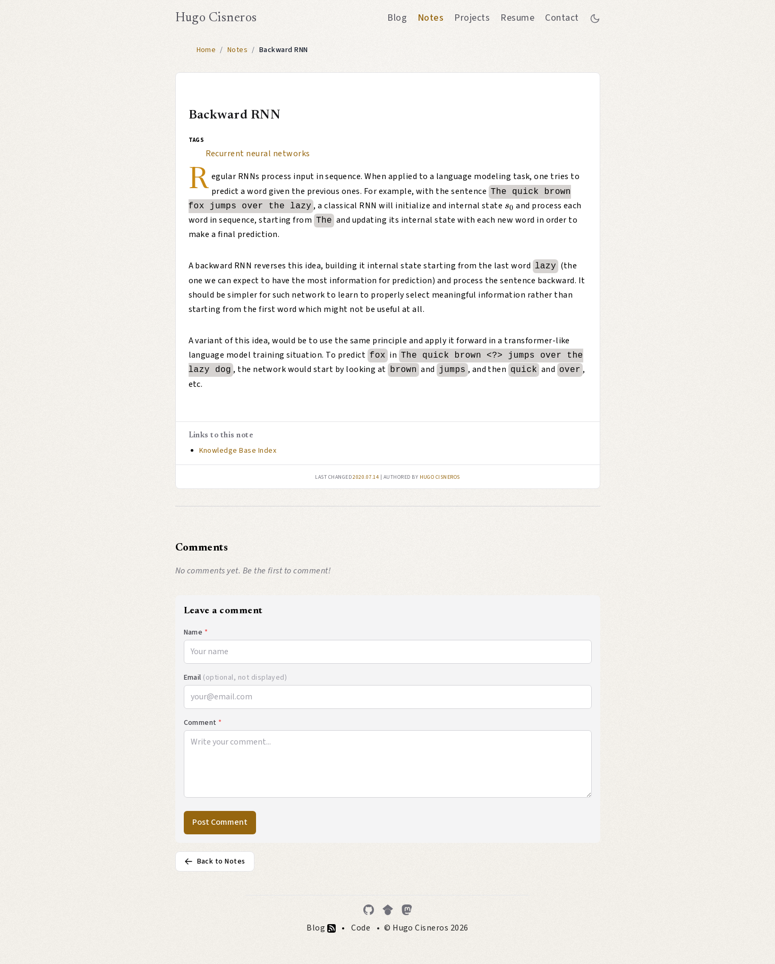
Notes (431, 17)
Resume (517, 17)
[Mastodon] (407, 909)
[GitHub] (368, 909)
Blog (397, 17)
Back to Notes (214, 861)
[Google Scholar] (387, 909)
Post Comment (220, 822)
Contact (561, 17)
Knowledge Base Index (238, 450)
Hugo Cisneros (216, 18)
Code (360, 928)
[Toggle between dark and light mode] (595, 18)
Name (196, 632)
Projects (472, 17)
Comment (203, 722)
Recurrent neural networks (258, 153)
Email (235, 677)
